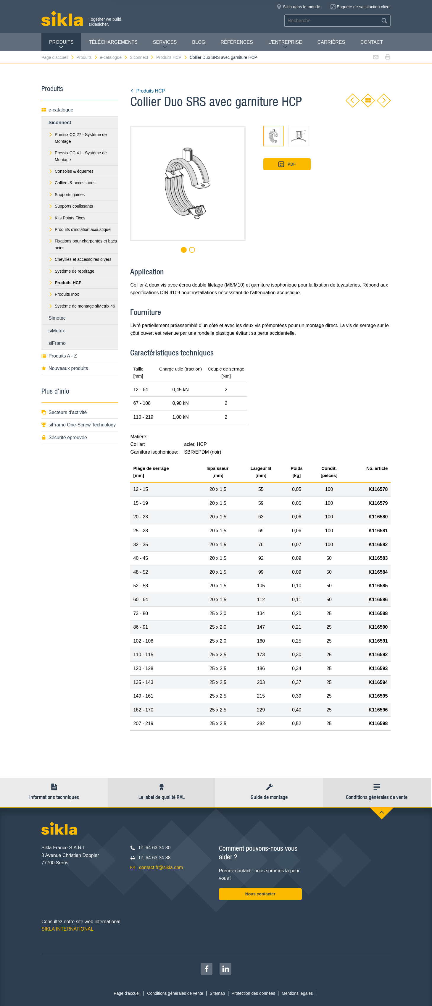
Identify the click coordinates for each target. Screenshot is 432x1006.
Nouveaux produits (64, 368)
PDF (287, 164)
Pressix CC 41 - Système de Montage (78, 156)
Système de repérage (71, 271)
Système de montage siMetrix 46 (82, 306)
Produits (61, 44)
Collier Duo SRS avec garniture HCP (223, 57)
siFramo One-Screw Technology (78, 424)
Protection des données (253, 993)
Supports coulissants (71, 206)
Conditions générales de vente (175, 993)
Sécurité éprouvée (64, 437)
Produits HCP (172, 57)
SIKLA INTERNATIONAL (67, 928)
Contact (371, 42)
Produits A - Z (59, 355)
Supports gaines (67, 194)
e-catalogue (114, 57)
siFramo (57, 343)
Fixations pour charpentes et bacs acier (83, 244)
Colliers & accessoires (72, 182)
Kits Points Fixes (67, 218)
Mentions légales (297, 993)
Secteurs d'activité (64, 412)
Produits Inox (64, 294)
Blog (198, 42)
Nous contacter (260, 894)
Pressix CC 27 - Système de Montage (78, 137)
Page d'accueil (58, 57)
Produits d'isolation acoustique (80, 229)
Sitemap (217, 993)
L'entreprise (285, 44)
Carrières (331, 42)
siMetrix (57, 330)
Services (165, 44)
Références (237, 42)
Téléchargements (113, 42)
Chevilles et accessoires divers (80, 259)
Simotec (57, 318)
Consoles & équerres (71, 171)
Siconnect (142, 57)
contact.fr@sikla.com (161, 867)
